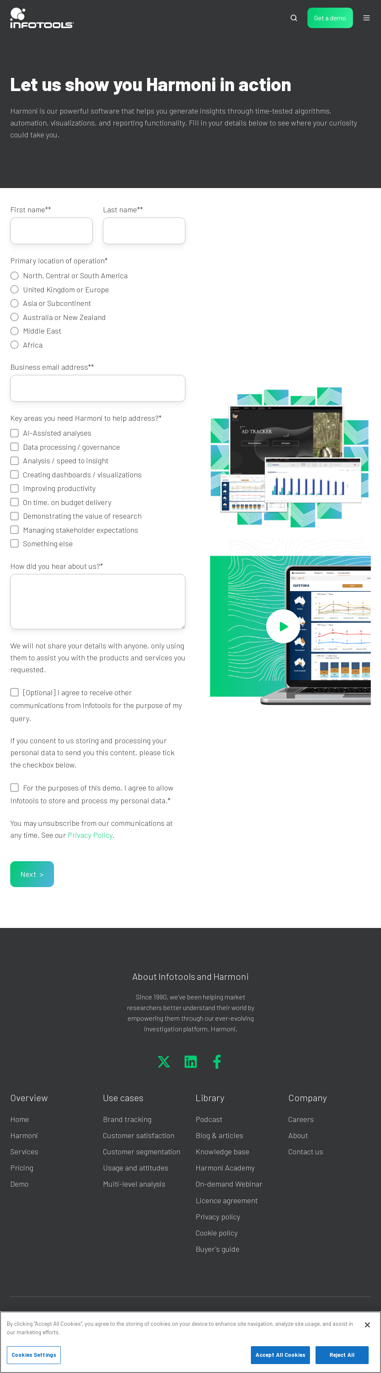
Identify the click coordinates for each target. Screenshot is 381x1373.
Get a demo (330, 18)
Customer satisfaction (138, 1135)
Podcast (209, 1119)
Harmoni (24, 1135)
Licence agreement (227, 1200)
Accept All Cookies (280, 1354)
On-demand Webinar (229, 1183)
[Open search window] (294, 18)
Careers (301, 1119)
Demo (19, 1183)
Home (19, 1119)
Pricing (21, 1167)
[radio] (97, 275)
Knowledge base (222, 1151)
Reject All (342, 1354)
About (298, 1135)
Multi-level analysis (134, 1183)
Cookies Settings (33, 1354)
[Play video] (283, 626)
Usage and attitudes (135, 1167)
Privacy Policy (90, 834)
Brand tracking (127, 1119)
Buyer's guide (217, 1248)
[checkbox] (97, 309)
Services (24, 1151)
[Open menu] (366, 18)
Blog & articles (219, 1135)
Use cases (123, 1097)
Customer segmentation (141, 1151)
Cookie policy (217, 1232)
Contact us (305, 1151)
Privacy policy (218, 1216)
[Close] (367, 1325)
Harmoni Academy (225, 1167)
